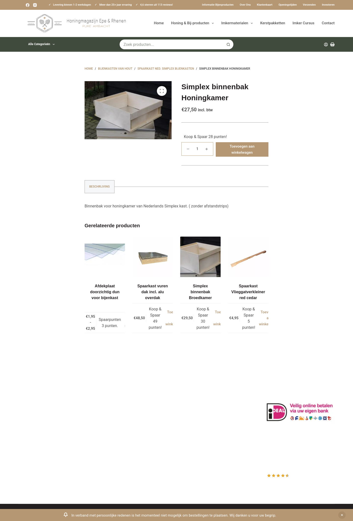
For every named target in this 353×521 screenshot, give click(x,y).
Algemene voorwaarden (121, 417)
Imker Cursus (303, 23)
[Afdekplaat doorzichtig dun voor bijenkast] (105, 257)
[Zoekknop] (228, 44)
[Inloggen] (326, 44)
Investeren (328, 4)
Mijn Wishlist (194, 398)
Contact (328, 23)
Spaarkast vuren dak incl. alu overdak (152, 292)
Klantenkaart (264, 4)
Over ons (245, 4)
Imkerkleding (112, 443)
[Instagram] (35, 5)
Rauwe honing (113, 437)
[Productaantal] (197, 149)
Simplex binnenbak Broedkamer (200, 292)
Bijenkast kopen (114, 424)
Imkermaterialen (238, 23)
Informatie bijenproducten (218, 4)
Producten (192, 385)
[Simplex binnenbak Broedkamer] (200, 257)
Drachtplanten (113, 391)
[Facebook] (27, 5)
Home (159, 23)
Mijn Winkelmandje (199, 404)
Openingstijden (287, 4)
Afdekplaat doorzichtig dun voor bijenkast (105, 292)
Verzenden (309, 4)
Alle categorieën (42, 44)
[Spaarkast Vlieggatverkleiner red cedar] (248, 257)
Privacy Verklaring (116, 411)
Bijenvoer (109, 430)
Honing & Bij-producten (193, 23)
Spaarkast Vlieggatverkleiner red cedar (248, 292)
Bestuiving (110, 404)
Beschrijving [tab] (99, 186)
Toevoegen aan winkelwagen (242, 149)
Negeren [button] (342, 515)
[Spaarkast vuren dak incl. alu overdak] (152, 257)
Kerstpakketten (272, 23)
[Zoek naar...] (172, 44)
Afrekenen (191, 411)
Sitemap (108, 450)
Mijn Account (194, 391)
